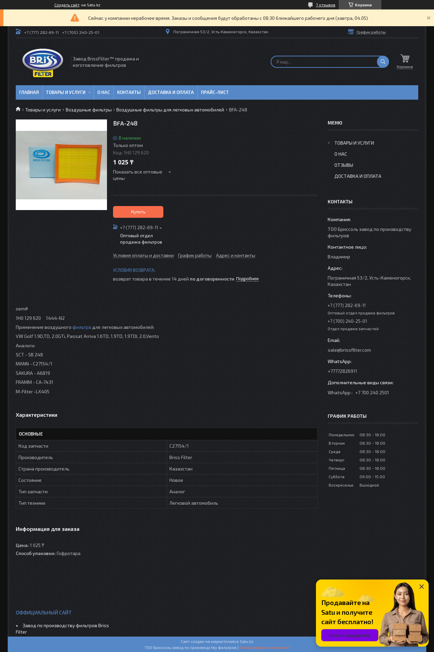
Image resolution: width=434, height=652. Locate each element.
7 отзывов (325, 4)
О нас (103, 92)
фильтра (81, 327)
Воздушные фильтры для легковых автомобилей (170, 109)
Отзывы (343, 165)
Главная (29, 92)
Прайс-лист (215, 92)
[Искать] (383, 62)
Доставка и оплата (171, 92)
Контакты (129, 92)
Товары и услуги (66, 92)
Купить (138, 211)
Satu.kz (246, 641)
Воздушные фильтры (89, 109)
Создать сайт (66, 4)
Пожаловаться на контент (264, 647)
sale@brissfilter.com (349, 350)
